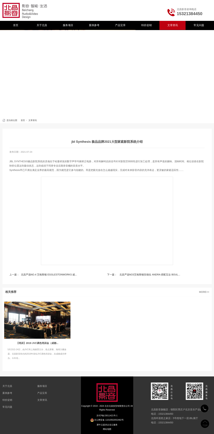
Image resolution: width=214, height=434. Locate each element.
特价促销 (146, 25)
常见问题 (199, 25)
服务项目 (68, 25)
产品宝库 (120, 25)
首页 (15, 25)
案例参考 (94, 25)
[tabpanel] (107, 73)
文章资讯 (172, 25)
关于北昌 (42, 25)
